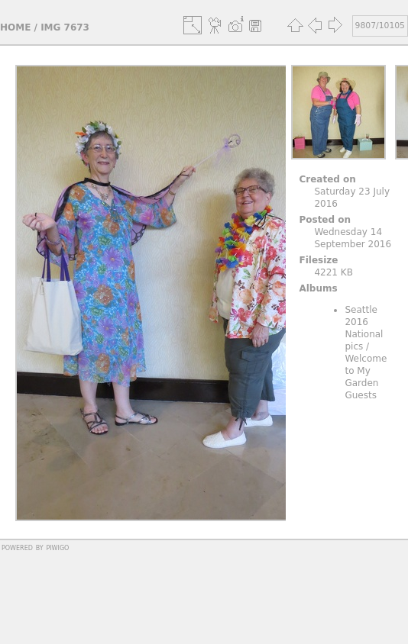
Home (15, 27)
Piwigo (57, 547)
